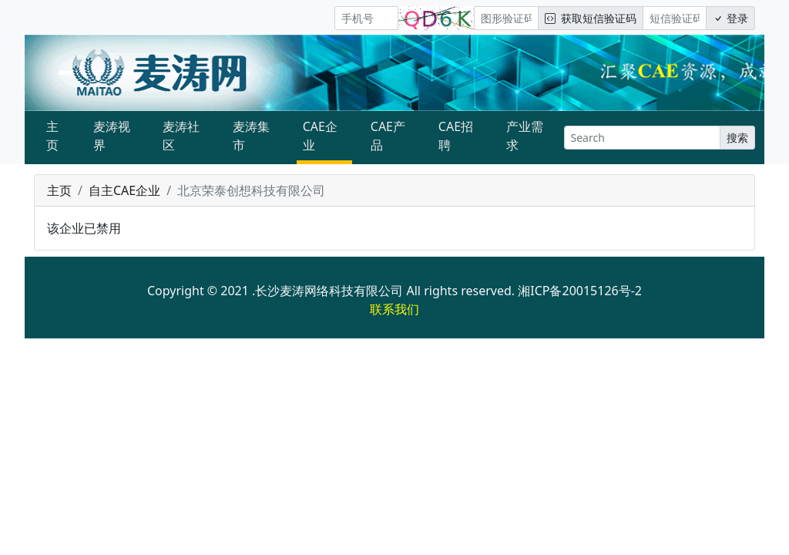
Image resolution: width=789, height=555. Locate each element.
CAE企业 (320, 135)
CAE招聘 (455, 135)
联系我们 (394, 309)
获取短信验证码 (590, 18)
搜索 (737, 137)
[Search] (642, 138)
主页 (52, 135)
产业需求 (524, 135)
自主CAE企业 (124, 190)
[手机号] (366, 18)
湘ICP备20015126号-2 (580, 290)
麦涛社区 (181, 135)
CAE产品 (388, 135)
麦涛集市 (251, 135)
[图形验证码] (506, 18)
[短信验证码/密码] (675, 18)
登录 (730, 18)
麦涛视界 (111, 135)
